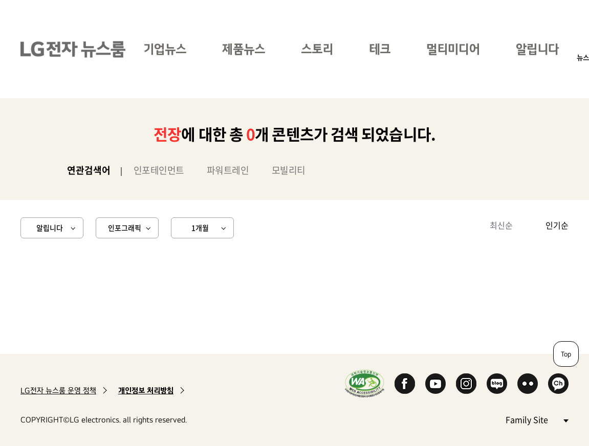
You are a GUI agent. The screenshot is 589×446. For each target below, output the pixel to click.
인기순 (557, 225)
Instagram (466, 383)
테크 (379, 49)
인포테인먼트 (159, 170)
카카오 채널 (558, 383)
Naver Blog (497, 383)
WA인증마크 (364, 383)
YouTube (435, 383)
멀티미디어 (453, 49)
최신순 (501, 225)
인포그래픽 (124, 227)
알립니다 (537, 49)
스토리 (317, 49)
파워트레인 (228, 170)
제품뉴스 (243, 49)
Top (566, 354)
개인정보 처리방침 (145, 390)
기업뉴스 (164, 49)
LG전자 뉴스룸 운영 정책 (58, 390)
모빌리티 (289, 170)
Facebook (405, 383)
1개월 (200, 227)
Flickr (527, 383)
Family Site (537, 419)
